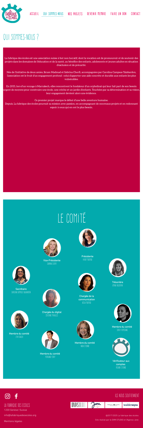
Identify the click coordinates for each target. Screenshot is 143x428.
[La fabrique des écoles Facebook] (16, 396)
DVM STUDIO (117, 420)
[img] (96, 405)
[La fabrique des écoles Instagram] (7, 396)
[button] (51, 247)
